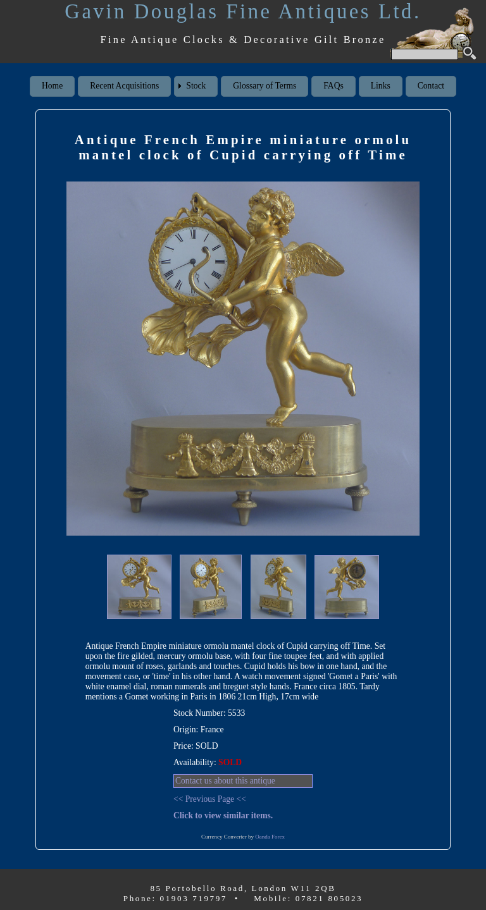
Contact (431, 85)
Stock (196, 85)
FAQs (333, 85)
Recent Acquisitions (124, 85)
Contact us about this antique (225, 780)
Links (380, 85)
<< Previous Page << (209, 799)
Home (52, 85)
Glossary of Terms (264, 85)
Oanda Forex (270, 836)
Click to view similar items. (223, 815)
